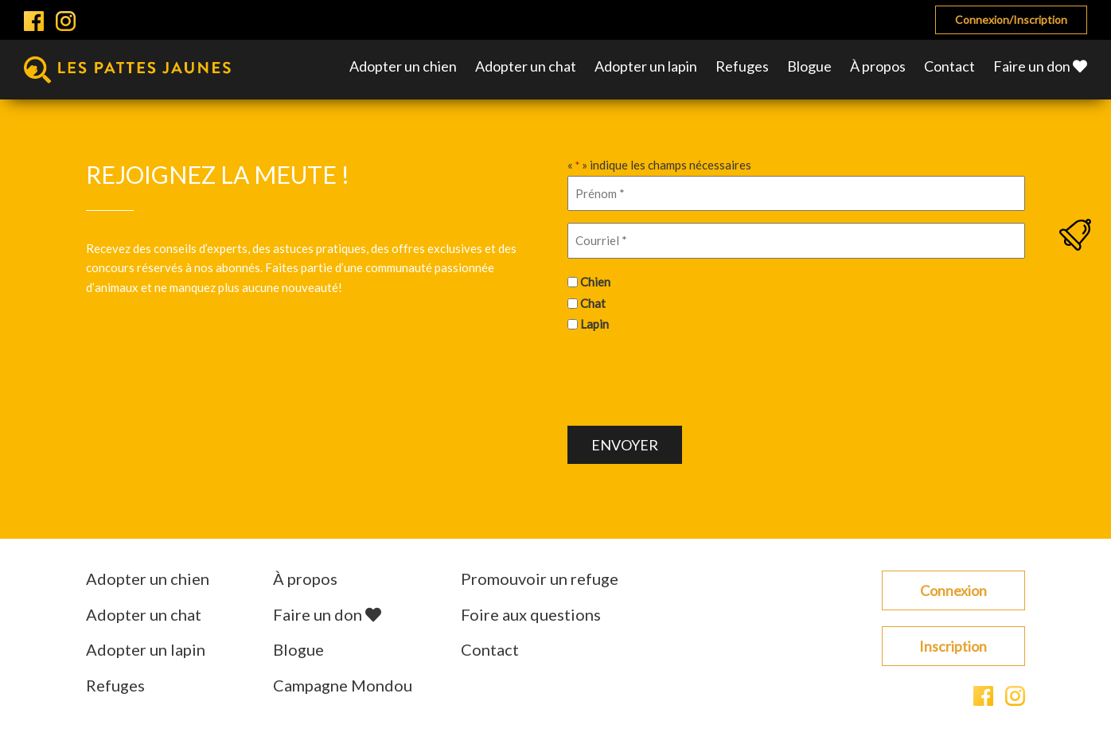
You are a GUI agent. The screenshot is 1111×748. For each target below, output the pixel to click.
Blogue (809, 66)
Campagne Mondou (342, 685)
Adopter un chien (403, 66)
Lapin (594, 324)
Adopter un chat (525, 66)
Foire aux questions (531, 614)
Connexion (953, 590)
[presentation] (688, 377)
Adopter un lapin (645, 66)
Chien (595, 282)
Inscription (953, 646)
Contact (949, 66)
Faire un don (1040, 66)
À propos (878, 66)
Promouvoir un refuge (539, 578)
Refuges (742, 66)
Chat (593, 303)
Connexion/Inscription (1011, 19)
